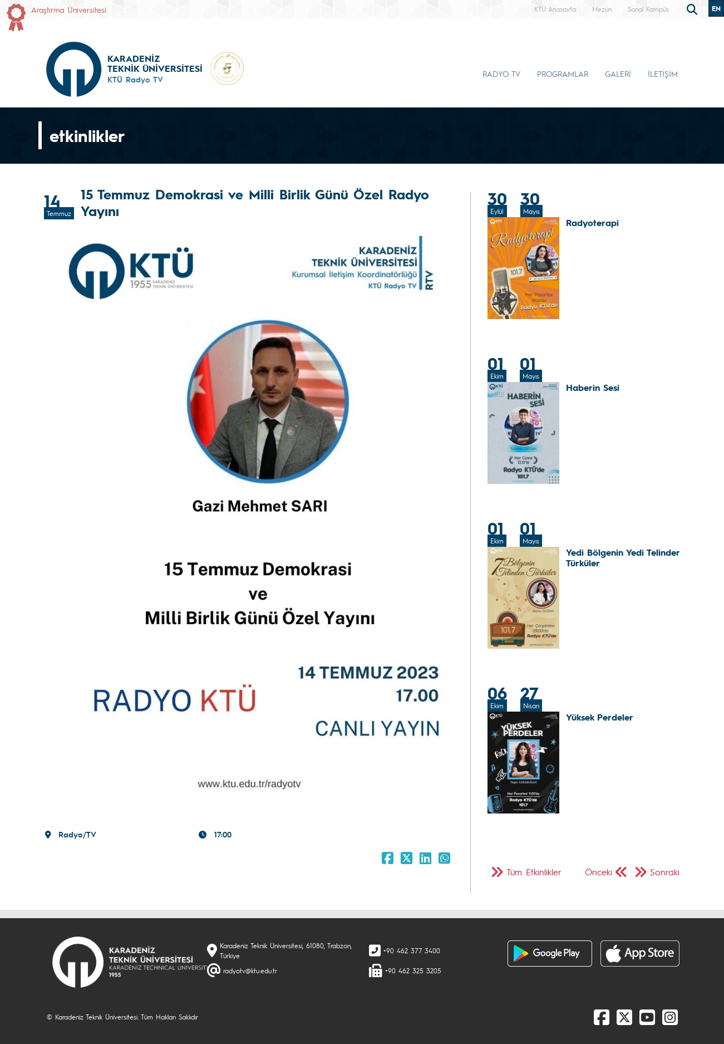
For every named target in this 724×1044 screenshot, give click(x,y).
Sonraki (664, 872)
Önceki (598, 872)
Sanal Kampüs (648, 8)
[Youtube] (647, 1016)
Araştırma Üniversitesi (68, 9)
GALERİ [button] (618, 73)
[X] (624, 1016)
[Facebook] (601, 1016)
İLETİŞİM (663, 73)
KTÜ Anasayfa (555, 8)
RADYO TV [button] (501, 73)
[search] (693, 8)
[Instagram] (670, 1016)
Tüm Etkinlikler (534, 872)
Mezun (602, 8)
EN (716, 8)
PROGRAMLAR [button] (562, 73)
